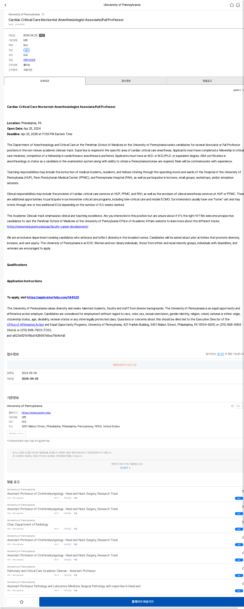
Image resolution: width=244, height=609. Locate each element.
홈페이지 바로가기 (96, 136)
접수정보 (52, 152)
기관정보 (155, 117)
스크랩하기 (124, 136)
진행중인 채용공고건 (177, 117)
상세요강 (25, 152)
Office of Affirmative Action (165, 409)
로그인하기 (229, 86)
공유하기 (199, 162)
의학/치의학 (95, 92)
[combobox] (204, 26)
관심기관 (60, 55)
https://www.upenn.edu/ (177, 100)
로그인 (216, 25)
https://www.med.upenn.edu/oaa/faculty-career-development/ (118, 311)
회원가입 (233, 25)
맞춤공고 (78, 152)
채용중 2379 (75, 56)
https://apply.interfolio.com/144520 (58, 382)
